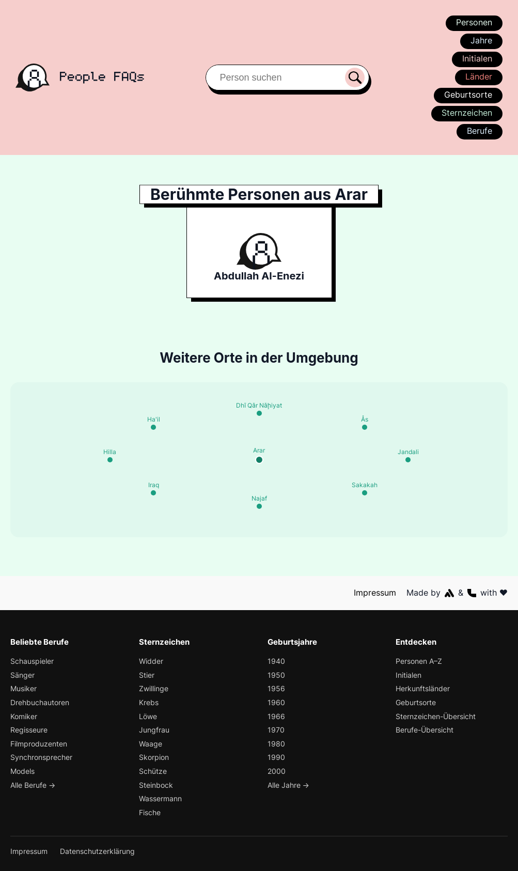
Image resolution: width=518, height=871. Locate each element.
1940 (276, 661)
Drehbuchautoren (40, 702)
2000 (277, 771)
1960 (276, 702)
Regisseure (29, 729)
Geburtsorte (468, 94)
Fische (150, 812)
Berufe (479, 131)
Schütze (153, 771)
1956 (276, 688)
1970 (276, 729)
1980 (276, 743)
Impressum (375, 592)
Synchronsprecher (41, 757)
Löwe (148, 716)
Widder (151, 661)
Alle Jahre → (289, 785)
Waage (151, 743)
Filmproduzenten (39, 743)
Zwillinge (154, 688)
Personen (473, 22)
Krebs (149, 702)
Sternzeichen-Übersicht (436, 716)
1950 (276, 675)
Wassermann (161, 798)
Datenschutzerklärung (98, 851)
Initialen (477, 58)
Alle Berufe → (33, 785)
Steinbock (156, 785)
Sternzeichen (466, 112)
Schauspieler (32, 661)
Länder (478, 76)
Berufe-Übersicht (425, 729)
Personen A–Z (419, 661)
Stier (146, 675)
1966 (276, 716)
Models (23, 771)
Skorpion (154, 757)
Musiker (24, 688)
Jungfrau (154, 729)
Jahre (481, 40)
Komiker (24, 716)
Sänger (22, 675)
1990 (276, 757)
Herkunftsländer (423, 688)
